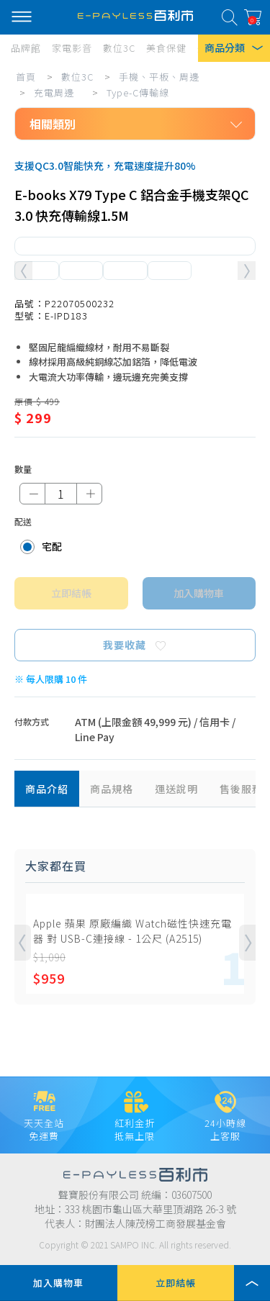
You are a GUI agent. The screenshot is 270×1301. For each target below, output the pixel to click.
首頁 (26, 76)
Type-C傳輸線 (138, 92)
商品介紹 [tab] (46, 788)
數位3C (77, 76)
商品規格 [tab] (111, 788)
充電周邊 (54, 92)
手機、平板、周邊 (159, 76)
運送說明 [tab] (176, 788)
